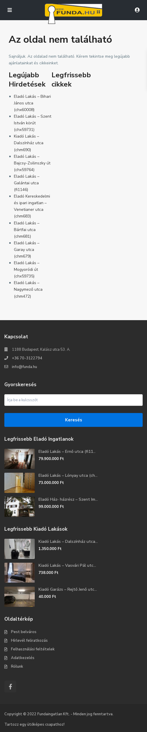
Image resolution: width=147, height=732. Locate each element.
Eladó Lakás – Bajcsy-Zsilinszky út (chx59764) (32, 163)
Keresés (73, 420)
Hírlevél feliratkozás (29, 640)
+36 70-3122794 (27, 358)
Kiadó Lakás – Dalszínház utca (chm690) (28, 143)
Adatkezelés (22, 657)
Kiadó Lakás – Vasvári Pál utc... (67, 565)
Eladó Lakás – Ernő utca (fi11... (66, 451)
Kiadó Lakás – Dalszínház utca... (68, 541)
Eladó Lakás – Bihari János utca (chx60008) (32, 103)
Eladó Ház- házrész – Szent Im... (68, 499)
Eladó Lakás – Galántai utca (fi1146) (26, 183)
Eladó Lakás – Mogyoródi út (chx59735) (26, 269)
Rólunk (17, 666)
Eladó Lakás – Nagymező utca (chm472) (28, 289)
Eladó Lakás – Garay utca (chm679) (26, 249)
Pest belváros (23, 632)
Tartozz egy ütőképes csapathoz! (34, 724)
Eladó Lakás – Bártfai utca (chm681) (26, 229)
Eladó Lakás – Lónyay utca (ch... (68, 475)
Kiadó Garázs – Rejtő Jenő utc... (67, 589)
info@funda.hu (24, 366)
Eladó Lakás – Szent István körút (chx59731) (32, 123)
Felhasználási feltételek (33, 649)
